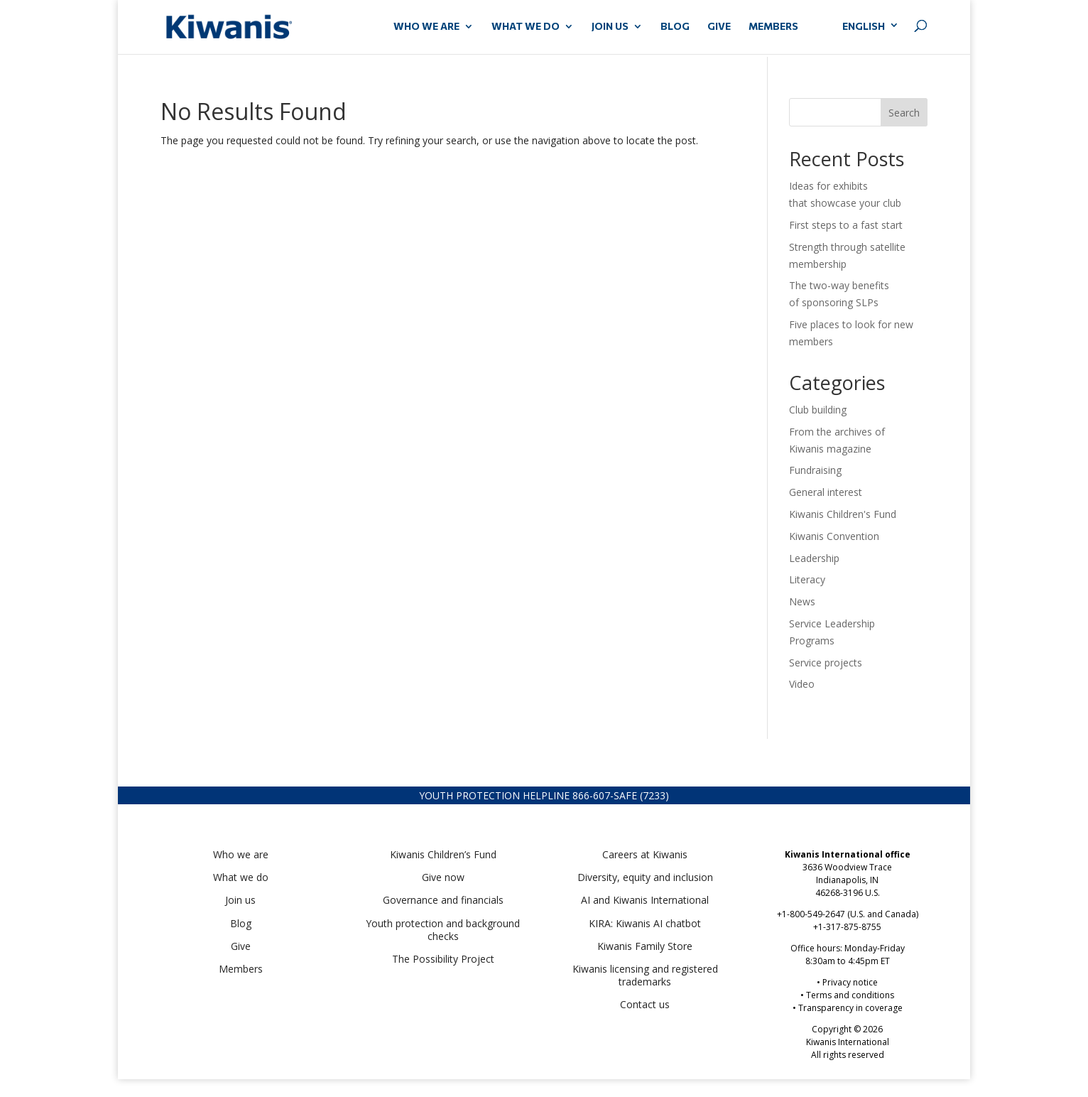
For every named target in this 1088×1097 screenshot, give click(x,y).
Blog (675, 26)
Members (241, 969)
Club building (818, 409)
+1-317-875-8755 (847, 927)
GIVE (719, 26)
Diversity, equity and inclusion (645, 877)
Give (241, 946)
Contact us (645, 1004)
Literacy (807, 579)
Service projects (825, 662)
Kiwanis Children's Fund (842, 514)
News (802, 601)
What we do (240, 877)
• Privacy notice (847, 982)
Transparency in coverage (850, 1008)
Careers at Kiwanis (644, 854)
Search (904, 112)
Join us (240, 900)
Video (802, 684)
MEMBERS (773, 26)
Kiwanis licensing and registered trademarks (645, 975)
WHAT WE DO (525, 26)
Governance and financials (443, 900)
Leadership (814, 558)
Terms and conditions (850, 995)
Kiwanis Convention (834, 536)
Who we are (240, 854)
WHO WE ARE (426, 26)
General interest (825, 492)
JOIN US (610, 26)
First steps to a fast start (846, 225)
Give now (443, 877)
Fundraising (815, 470)
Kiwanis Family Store (644, 946)
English (863, 26)
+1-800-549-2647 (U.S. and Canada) (847, 914)
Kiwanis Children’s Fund (443, 854)
